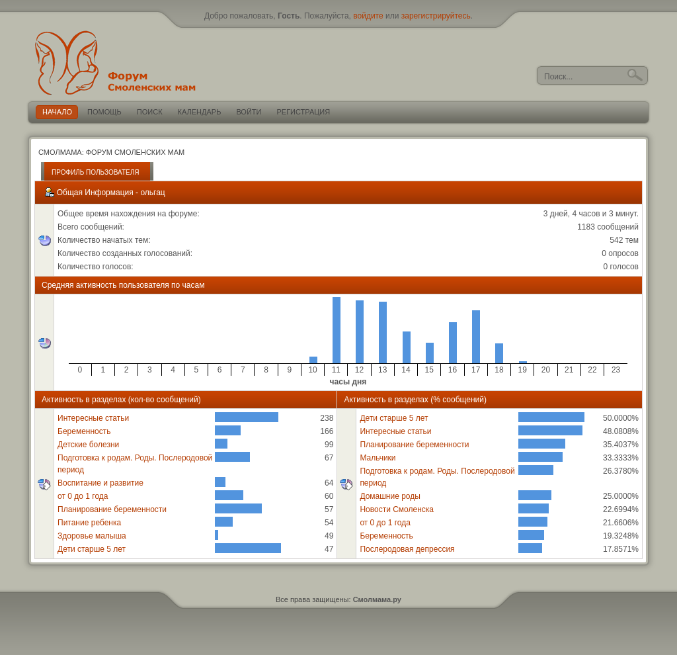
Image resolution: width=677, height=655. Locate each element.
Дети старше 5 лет (92, 549)
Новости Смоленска (397, 509)
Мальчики (377, 457)
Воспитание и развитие (100, 483)
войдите (368, 16)
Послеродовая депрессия (407, 549)
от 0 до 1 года (83, 496)
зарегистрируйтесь (436, 16)
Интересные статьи (93, 418)
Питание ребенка (89, 522)
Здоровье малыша (92, 536)
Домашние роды (390, 496)
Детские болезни (88, 444)
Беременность (84, 431)
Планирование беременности (112, 509)
